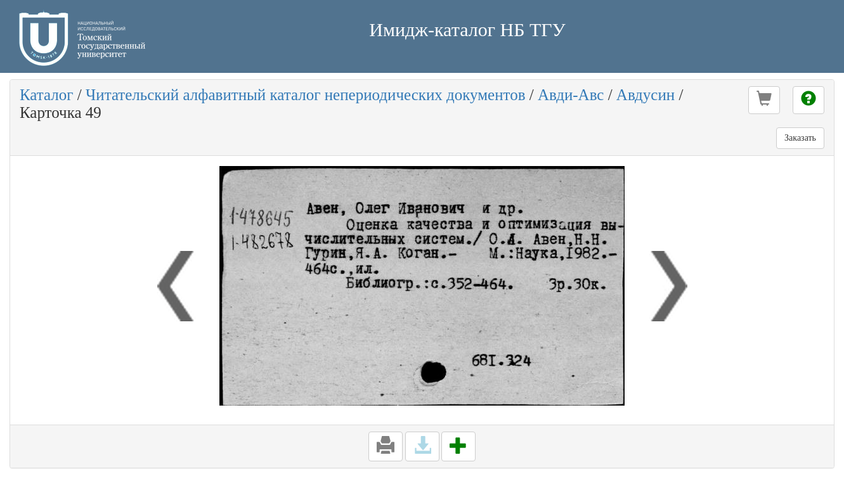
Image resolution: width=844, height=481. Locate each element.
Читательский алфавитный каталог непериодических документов (305, 94)
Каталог (47, 94)
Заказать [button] (800, 138)
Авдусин (645, 94)
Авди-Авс (571, 94)
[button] (764, 100)
